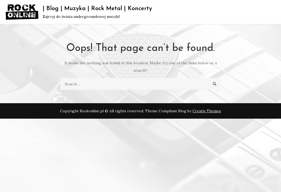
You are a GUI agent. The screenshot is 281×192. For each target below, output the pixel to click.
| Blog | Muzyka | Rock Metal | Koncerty (97, 9)
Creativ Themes (206, 111)
